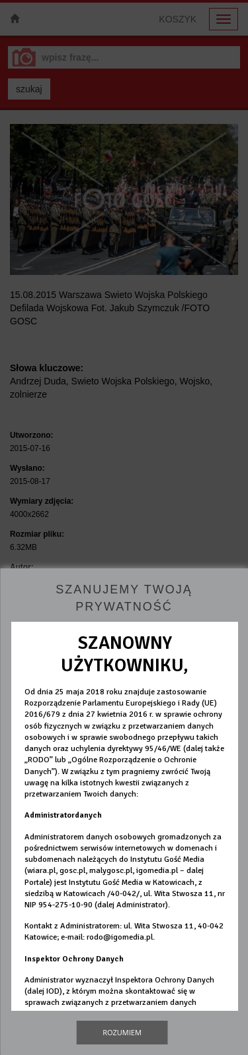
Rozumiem (122, 1032)
